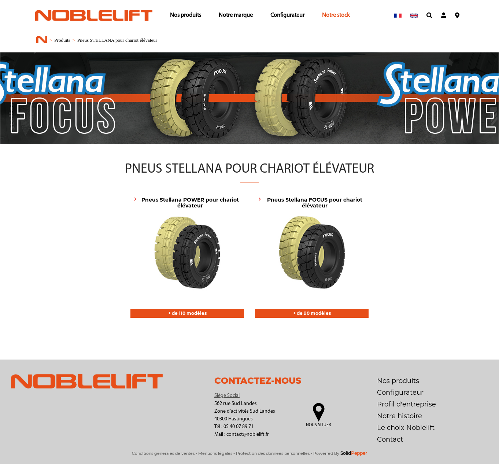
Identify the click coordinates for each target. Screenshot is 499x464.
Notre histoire (399, 416)
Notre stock (336, 15)
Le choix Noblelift (406, 428)
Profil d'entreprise (406, 404)
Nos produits (185, 15)
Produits (62, 40)
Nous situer (318, 425)
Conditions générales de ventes (163, 453)
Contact (390, 439)
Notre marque (236, 15)
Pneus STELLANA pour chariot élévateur (117, 40)
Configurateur (287, 15)
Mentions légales (215, 453)
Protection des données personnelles (273, 453)
